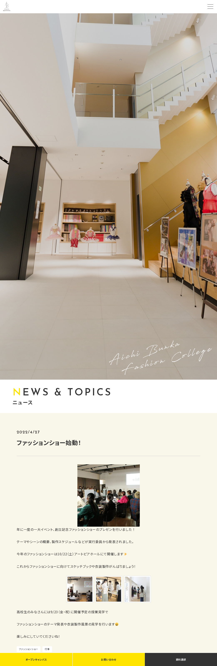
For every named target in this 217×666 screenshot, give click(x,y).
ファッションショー (28, 649)
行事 (47, 649)
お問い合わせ (108, 659)
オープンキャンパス (36, 659)
